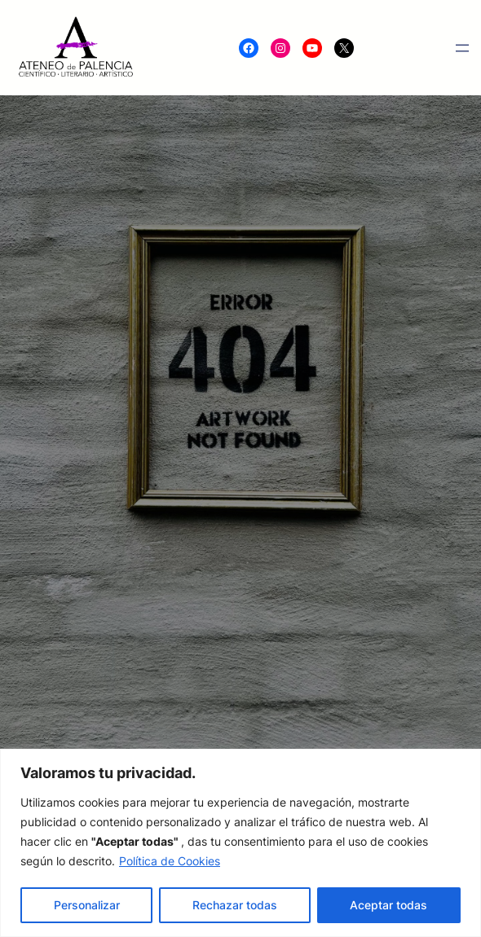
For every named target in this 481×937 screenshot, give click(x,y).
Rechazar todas (234, 905)
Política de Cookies (169, 861)
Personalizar (87, 905)
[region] (240, 843)
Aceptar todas (388, 905)
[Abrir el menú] (462, 48)
